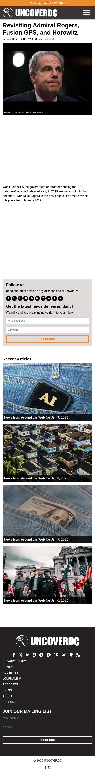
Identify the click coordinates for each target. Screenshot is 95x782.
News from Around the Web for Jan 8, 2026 (36, 478)
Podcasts (10, 684)
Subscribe (47, 339)
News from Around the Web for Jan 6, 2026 (36, 600)
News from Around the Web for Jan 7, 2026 (36, 539)
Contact (9, 667)
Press (7, 690)
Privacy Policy (14, 661)
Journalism (12, 678)
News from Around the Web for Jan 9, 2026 (36, 417)
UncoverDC (31, 13)
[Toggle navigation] (86, 12)
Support (9, 702)
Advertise (10, 672)
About (8, 696)
